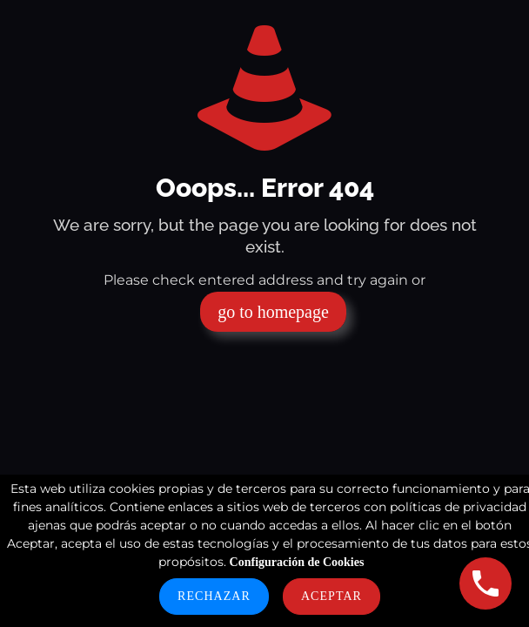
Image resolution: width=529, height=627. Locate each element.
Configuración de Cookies (297, 562)
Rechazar (214, 596)
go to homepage (273, 311)
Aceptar (331, 596)
